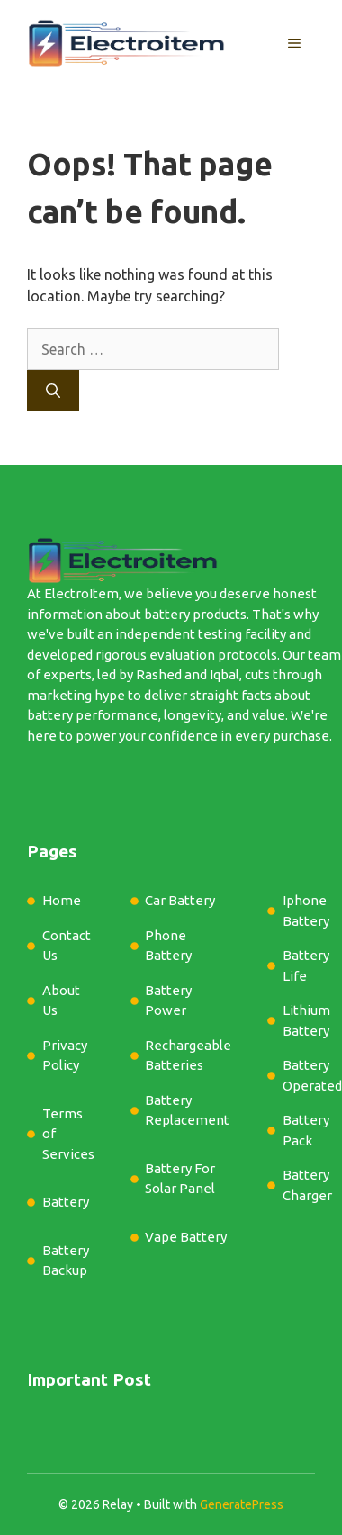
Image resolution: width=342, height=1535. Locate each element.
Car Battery (180, 900)
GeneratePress (242, 1504)
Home (61, 900)
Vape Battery (186, 1236)
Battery (65, 1201)
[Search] (53, 390)
